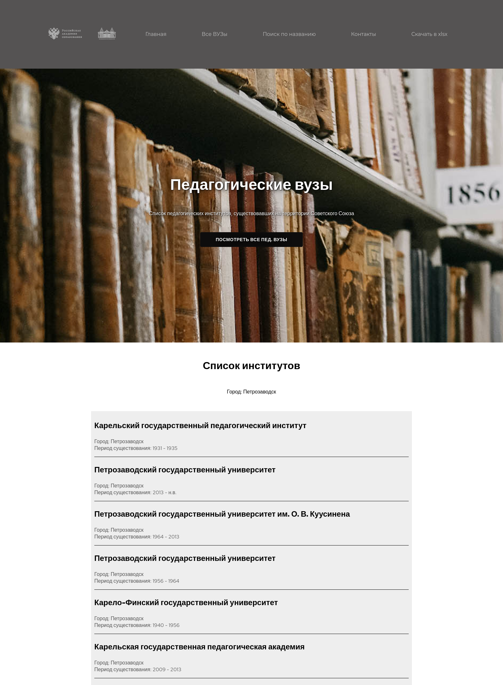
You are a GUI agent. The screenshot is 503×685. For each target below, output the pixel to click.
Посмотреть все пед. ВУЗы (251, 239)
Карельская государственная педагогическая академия (199, 647)
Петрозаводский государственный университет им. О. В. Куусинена (222, 514)
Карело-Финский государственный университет (186, 602)
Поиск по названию (289, 34)
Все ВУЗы (214, 34)
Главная (155, 34)
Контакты (363, 34)
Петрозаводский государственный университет (185, 470)
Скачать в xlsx (429, 34)
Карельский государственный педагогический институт (200, 425)
